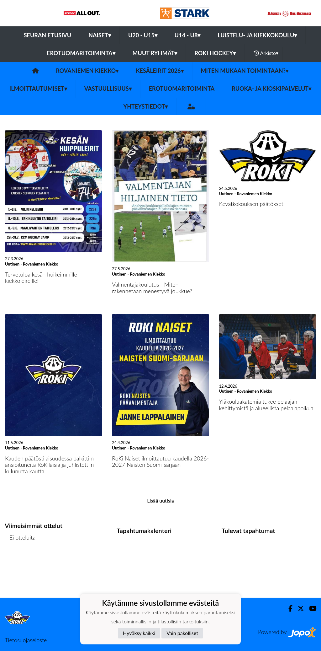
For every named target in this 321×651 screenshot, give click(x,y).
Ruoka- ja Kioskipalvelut (271, 88)
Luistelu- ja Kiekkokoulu (257, 35)
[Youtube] (310, 608)
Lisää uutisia (160, 500)
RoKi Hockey (215, 53)
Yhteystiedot (146, 106)
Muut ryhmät (155, 53)
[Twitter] (298, 608)
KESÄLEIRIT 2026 (159, 70)
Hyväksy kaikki (139, 633)
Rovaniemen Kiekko (87, 70)
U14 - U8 (188, 35)
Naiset (99, 35)
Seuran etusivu (47, 35)
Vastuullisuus (108, 88)
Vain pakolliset (182, 633)
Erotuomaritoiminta (81, 53)
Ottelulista (20, 561)
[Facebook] (287, 608)
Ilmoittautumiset (38, 88)
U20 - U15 (142, 35)
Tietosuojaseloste (26, 640)
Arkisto (266, 53)
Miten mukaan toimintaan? (244, 70)
